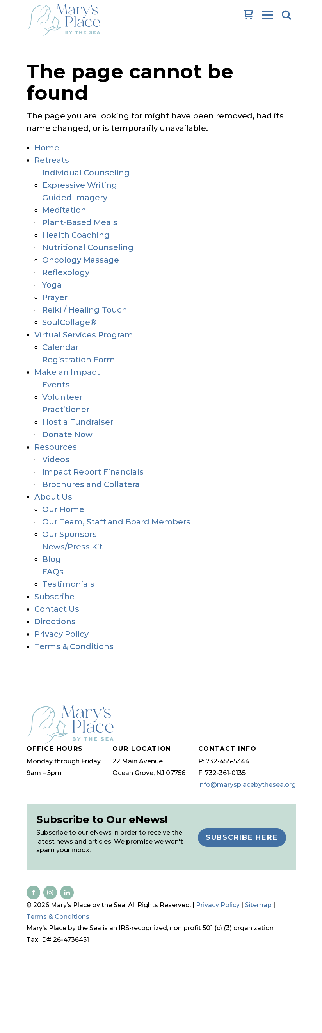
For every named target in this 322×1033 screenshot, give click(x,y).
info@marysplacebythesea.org (247, 784)
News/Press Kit (72, 546)
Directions (55, 621)
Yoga (52, 285)
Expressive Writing (79, 185)
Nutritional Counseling (87, 247)
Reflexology (65, 272)
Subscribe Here (242, 837)
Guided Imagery (74, 197)
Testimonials (68, 584)
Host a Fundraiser (77, 422)
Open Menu (268, 15)
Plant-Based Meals (79, 222)
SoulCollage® (69, 322)
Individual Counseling (86, 172)
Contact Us (56, 609)
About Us (53, 496)
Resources (55, 447)
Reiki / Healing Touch (84, 309)
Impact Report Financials (93, 472)
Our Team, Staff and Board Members (116, 521)
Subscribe (54, 596)
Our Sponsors (69, 534)
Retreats (51, 160)
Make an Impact (67, 372)
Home (46, 147)
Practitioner (65, 409)
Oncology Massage (80, 260)
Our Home (63, 509)
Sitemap (258, 905)
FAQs (53, 571)
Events (56, 384)
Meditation (64, 210)
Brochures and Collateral (92, 484)
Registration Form (78, 359)
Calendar (60, 347)
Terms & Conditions (74, 646)
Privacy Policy (61, 634)
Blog (51, 559)
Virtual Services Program (83, 334)
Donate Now (67, 434)
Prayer (55, 297)
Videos (55, 459)
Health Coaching (76, 235)
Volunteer (62, 397)
